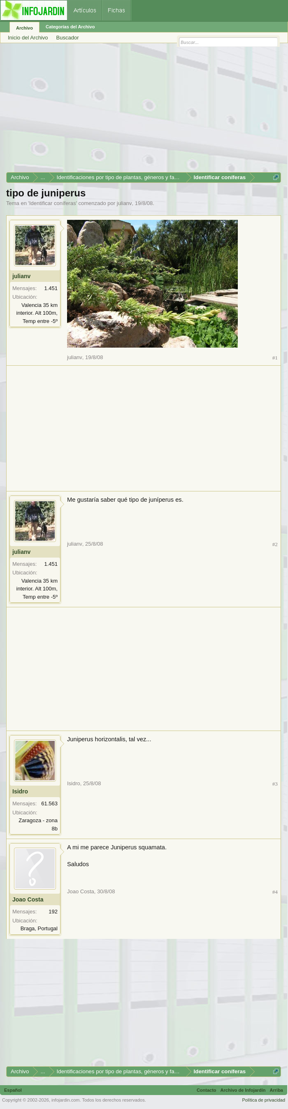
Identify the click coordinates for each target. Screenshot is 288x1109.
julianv (124, 203)
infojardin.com (65, 1099)
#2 (275, 544)
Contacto (206, 1090)
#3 (275, 784)
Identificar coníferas (52, 203)
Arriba (276, 1090)
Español (13, 1090)
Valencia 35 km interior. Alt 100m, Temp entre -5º (37, 313)
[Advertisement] (143, 110)
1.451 (51, 288)
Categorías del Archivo (70, 26)
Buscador (67, 38)
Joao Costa (27, 899)
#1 (275, 358)
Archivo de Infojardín (243, 1090)
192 (53, 911)
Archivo (24, 27)
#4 (275, 892)
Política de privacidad (263, 1099)
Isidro (20, 791)
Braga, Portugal (39, 928)
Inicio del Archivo (28, 38)
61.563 (49, 803)
